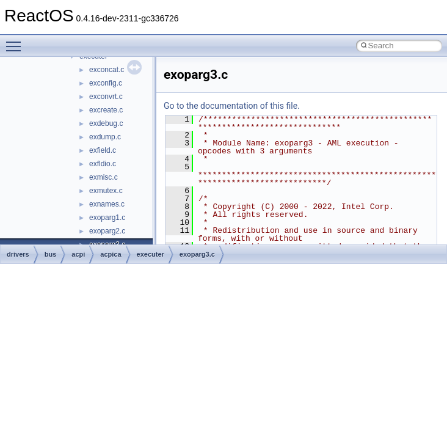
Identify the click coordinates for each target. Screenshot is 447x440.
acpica (110, 254)
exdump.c (105, 137)
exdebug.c (106, 123)
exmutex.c (106, 190)
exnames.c (107, 204)
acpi (78, 254)
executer (150, 254)
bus (51, 254)
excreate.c (106, 110)
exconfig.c (105, 83)
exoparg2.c (107, 231)
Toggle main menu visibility (16, 41)
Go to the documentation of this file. (232, 106)
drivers (18, 254)
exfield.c (102, 150)
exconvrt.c (106, 96)
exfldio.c (102, 164)
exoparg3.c (197, 254)
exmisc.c (103, 177)
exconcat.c (106, 69)
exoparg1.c (107, 217)
